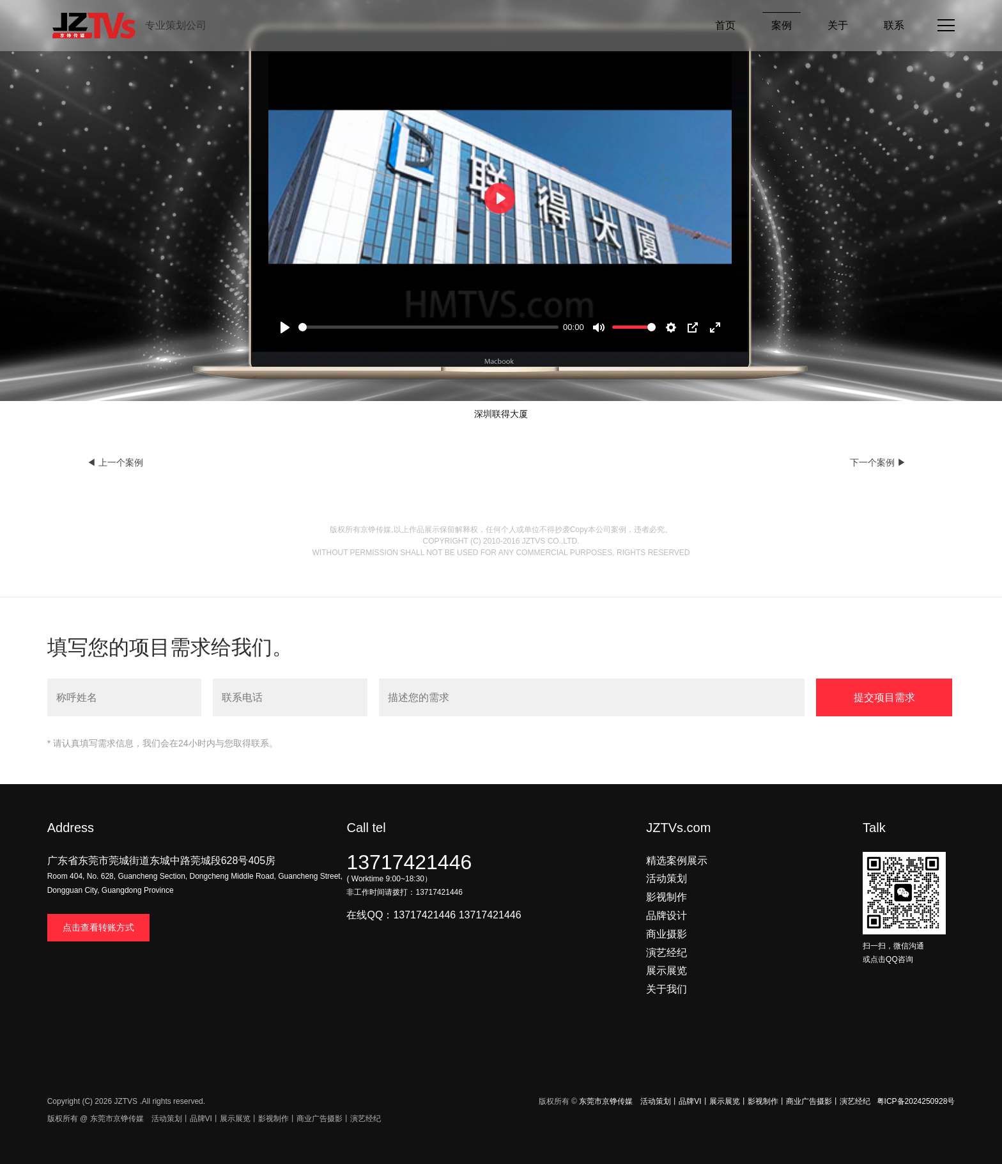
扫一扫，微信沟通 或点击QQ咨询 (904, 945)
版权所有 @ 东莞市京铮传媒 (95, 1118)
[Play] (285, 327)
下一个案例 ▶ (878, 462)
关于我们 (666, 989)
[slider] (428, 327)
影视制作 (666, 897)
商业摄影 (666, 934)
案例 (781, 25)
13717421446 (409, 862)
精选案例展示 (676, 860)
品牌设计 (666, 915)
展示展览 (666, 970)
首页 (725, 25)
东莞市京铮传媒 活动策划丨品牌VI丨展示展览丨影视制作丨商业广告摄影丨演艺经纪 (724, 1101)
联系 (894, 25)
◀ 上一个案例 (115, 462)
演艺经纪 (666, 952)
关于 (838, 25)
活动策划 (666, 878)
